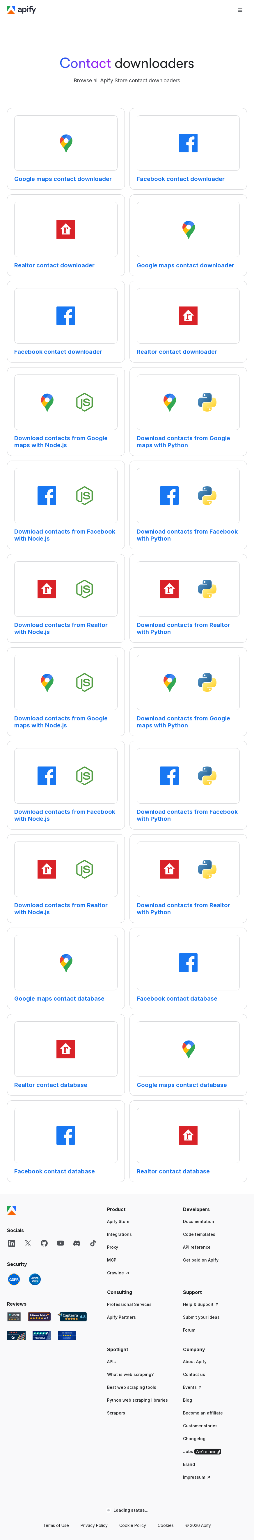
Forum (189, 1330)
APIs (111, 1361)
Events (193, 1387)
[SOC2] (35, 1279)
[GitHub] (44, 1243)
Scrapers (116, 1412)
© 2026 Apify (198, 1525)
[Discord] (76, 1243)
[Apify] (21, 10)
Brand (189, 1464)
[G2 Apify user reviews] (16, 1335)
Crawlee (118, 1272)
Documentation (198, 1221)
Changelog (194, 1438)
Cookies (166, 1525)
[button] (139, 1209)
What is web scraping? (130, 1374)
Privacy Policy (94, 1525)
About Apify (195, 1361)
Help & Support (201, 1304)
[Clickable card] (66, 149)
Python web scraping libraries (137, 1400)
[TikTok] (93, 1243)
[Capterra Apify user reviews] (72, 1316)
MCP (111, 1259)
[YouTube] (60, 1243)
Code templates (199, 1234)
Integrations (119, 1234)
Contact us (194, 1374)
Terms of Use (56, 1525)
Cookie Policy (132, 1525)
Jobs (202, 1451)
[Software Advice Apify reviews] (39, 1316)
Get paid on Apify (201, 1259)
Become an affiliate (203, 1412)
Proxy (112, 1247)
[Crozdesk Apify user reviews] (67, 1335)
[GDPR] (14, 1279)
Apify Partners (121, 1317)
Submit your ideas (201, 1317)
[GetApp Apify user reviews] (14, 1316)
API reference (197, 1247)
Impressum (197, 1477)
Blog (187, 1400)
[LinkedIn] (11, 1243)
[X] (28, 1243)
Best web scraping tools (131, 1387)
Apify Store (118, 1221)
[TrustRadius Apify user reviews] (42, 1335)
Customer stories (200, 1425)
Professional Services (129, 1304)
